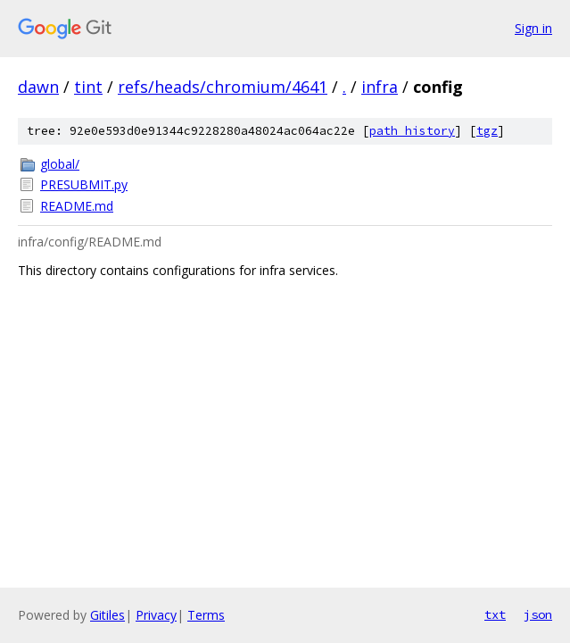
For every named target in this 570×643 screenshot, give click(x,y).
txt (495, 614)
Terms (206, 614)
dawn (38, 86)
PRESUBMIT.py (84, 184)
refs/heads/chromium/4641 (222, 86)
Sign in (533, 28)
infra (379, 86)
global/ (59, 163)
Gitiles (107, 614)
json (538, 614)
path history (412, 130)
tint (88, 86)
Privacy (156, 614)
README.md (76, 205)
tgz (487, 130)
